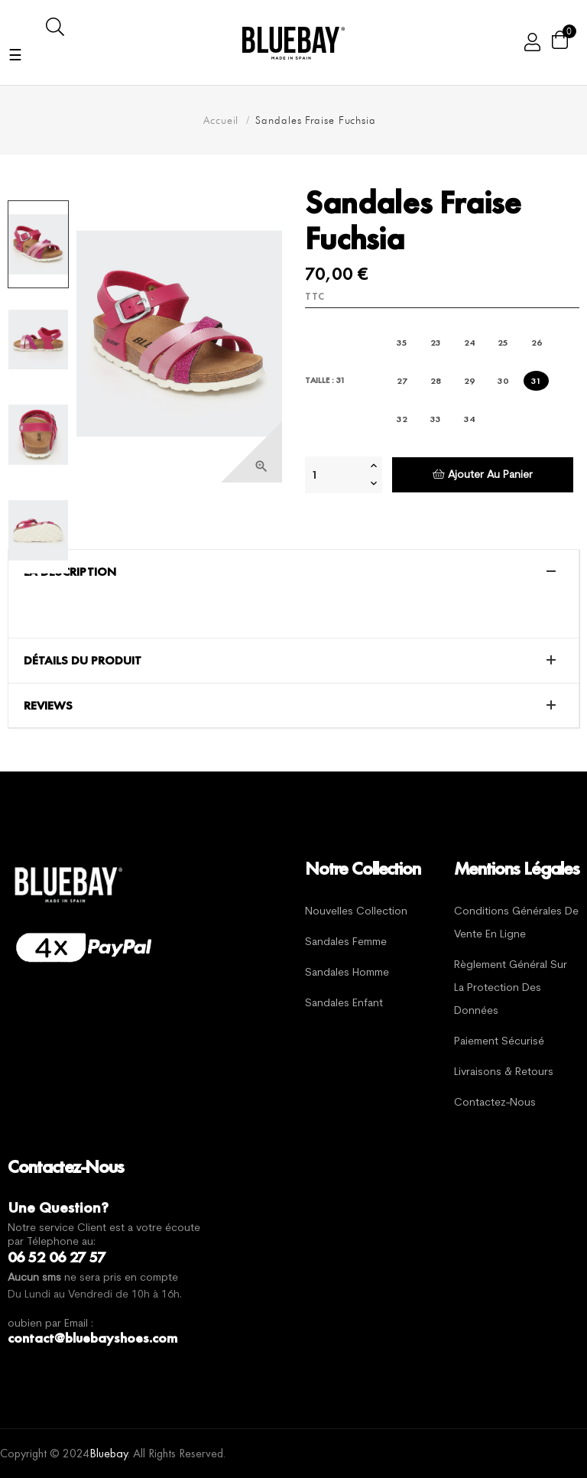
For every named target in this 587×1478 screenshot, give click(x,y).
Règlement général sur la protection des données (510, 988)
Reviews (48, 706)
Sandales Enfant (344, 1003)
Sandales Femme (346, 942)
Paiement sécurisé (499, 1042)
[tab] (293, 572)
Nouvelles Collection (356, 912)
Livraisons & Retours (503, 1072)
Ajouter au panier (483, 474)
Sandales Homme (347, 973)
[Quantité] (335, 474)
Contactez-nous (495, 1103)
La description (70, 572)
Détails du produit (82, 661)
